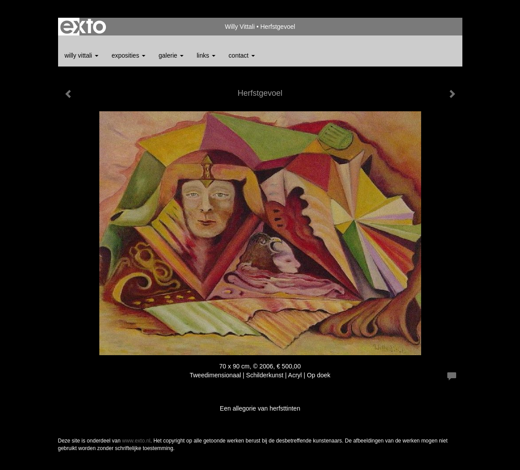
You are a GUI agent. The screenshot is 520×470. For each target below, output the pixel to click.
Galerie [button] (171, 55)
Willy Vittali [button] (81, 55)
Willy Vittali (239, 26)
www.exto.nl (136, 441)
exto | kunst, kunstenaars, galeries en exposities (83, 26)
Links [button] (206, 55)
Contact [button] (242, 55)
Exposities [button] (128, 55)
